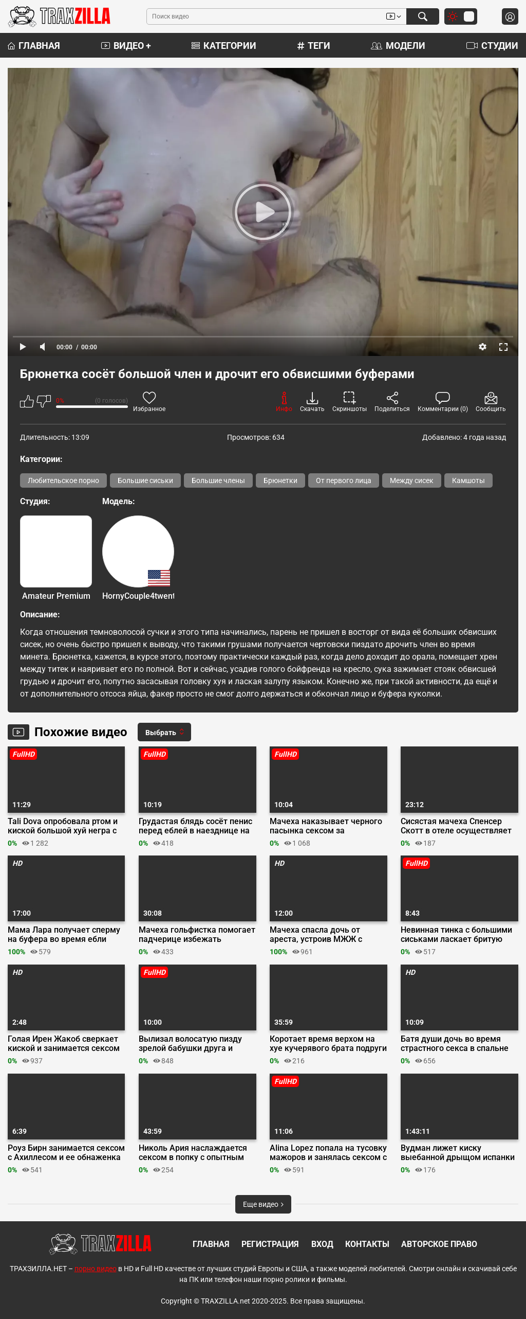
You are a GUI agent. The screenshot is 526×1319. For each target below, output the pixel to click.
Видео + (126, 45)
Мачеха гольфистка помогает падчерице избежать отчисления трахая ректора (197, 934)
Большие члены (218, 480)
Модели (398, 45)
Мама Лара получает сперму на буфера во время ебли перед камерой (64, 934)
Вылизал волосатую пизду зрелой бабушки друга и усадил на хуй (190, 1044)
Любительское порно (63, 480)
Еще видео (263, 1204)
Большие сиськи (145, 480)
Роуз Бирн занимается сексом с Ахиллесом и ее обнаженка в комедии (66, 1153)
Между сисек (412, 480)
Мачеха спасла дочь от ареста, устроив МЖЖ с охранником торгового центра (316, 934)
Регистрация (270, 1244)
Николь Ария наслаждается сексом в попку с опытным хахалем (193, 1153)
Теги (313, 45)
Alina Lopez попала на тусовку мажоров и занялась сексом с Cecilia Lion (328, 1153)
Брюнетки (280, 480)
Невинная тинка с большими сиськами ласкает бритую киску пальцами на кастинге (456, 934)
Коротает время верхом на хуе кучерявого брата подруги (328, 1044)
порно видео (95, 1268)
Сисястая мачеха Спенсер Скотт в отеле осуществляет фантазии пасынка (456, 826)
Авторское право (439, 1244)
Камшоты (468, 480)
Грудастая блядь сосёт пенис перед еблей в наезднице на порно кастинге (195, 826)
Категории (224, 45)
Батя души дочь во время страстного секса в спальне (455, 1044)
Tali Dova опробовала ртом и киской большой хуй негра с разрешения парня (63, 826)
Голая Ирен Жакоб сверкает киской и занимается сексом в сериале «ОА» (64, 1044)
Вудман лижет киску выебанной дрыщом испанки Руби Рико (458, 1153)
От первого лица (343, 480)
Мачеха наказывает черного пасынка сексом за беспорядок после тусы (326, 826)
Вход (322, 1244)
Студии (492, 45)
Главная (34, 45)
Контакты (367, 1244)
